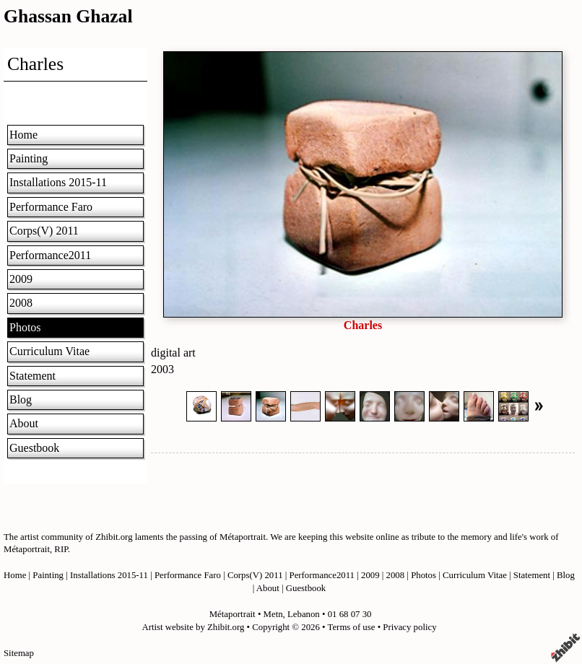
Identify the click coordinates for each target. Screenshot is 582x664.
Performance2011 (50, 255)
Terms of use (351, 627)
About (23, 423)
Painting (28, 158)
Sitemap (19, 653)
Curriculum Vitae (49, 351)
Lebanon (303, 614)
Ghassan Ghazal (68, 16)
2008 (20, 303)
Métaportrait (232, 614)
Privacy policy (409, 627)
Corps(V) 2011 (44, 230)
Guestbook (34, 448)
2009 (20, 279)
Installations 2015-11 (58, 182)
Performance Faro (50, 207)
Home (23, 134)
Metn (273, 614)
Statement (32, 376)
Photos (25, 327)
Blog (20, 399)
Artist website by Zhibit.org (193, 627)
